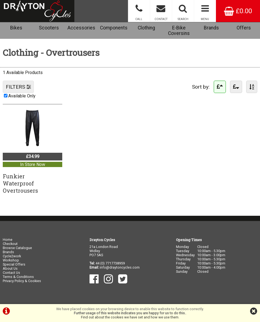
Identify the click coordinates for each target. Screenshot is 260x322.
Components (114, 28)
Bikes (16, 28)
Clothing (146, 28)
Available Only (22, 96)
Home (7, 240)
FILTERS (18, 87)
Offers (244, 28)
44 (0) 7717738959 (110, 263)
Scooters (49, 28)
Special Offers (14, 264)
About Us (10, 268)
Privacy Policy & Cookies (22, 281)
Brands (211, 28)
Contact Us (11, 273)
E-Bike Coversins (179, 30)
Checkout (10, 244)
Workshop (11, 260)
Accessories (81, 28)
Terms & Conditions (18, 277)
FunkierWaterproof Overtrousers (20, 183)
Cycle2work (12, 256)
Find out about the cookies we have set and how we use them (129, 317)
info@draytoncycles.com (120, 267)
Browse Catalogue (17, 248)
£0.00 (238, 11)
